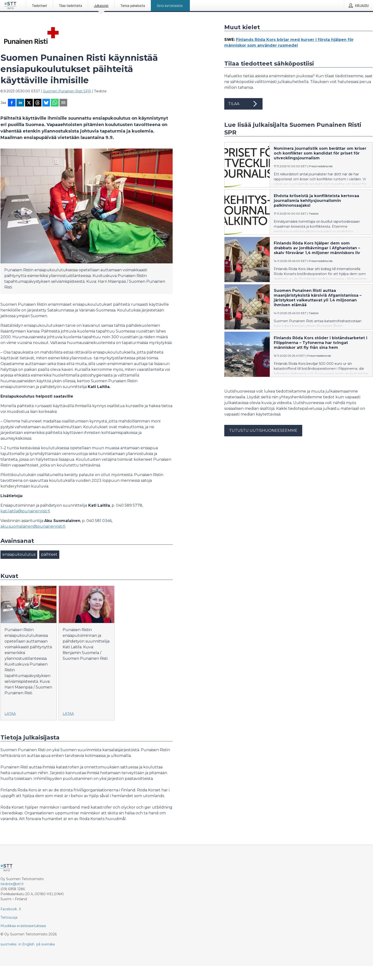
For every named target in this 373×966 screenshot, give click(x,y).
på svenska (45, 944)
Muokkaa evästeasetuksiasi (23, 926)
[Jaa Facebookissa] (12, 103)
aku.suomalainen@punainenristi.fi (33, 526)
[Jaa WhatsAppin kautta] (55, 103)
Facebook (8, 909)
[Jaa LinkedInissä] (20, 103)
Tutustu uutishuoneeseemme (263, 430)
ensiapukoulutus (18, 554)
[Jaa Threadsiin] (37, 103)
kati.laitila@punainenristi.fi (25, 511)
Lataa (10, 713)
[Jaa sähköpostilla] (63, 103)
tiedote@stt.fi (12, 884)
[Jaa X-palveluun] (29, 103)
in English (26, 944)
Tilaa (243, 103)
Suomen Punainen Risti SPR (67, 91)
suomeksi (8, 944)
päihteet (49, 554)
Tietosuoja (8, 917)
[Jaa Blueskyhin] (46, 103)
